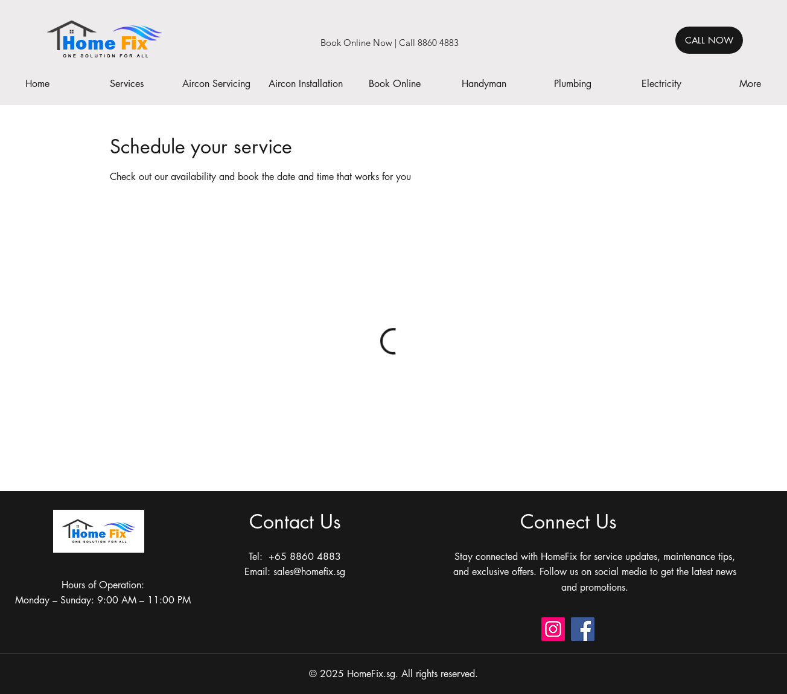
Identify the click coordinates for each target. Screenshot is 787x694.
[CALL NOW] (709, 40)
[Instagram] (553, 629)
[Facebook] (582, 629)
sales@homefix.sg (309, 571)
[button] (126, 84)
